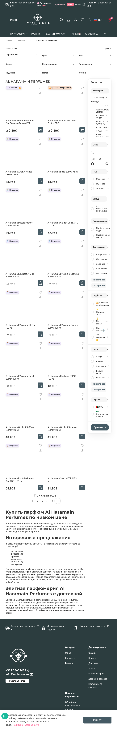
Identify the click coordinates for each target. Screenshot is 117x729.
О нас (68, 653)
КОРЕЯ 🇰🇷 (76, 34)
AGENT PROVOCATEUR (102, 135)
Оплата (92, 658)
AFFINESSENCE (102, 127)
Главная (10, 40)
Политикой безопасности (26, 725)
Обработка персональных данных (72, 706)
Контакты (70, 658)
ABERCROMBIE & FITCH (102, 111)
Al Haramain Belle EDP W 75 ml (63, 171)
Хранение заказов (97, 679)
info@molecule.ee (17, 674)
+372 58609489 (16, 670)
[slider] (92, 164)
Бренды (69, 663)
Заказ (91, 668)
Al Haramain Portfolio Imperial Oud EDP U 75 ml (20, 479)
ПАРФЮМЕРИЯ (19, 34)
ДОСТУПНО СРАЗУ (57, 34)
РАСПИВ (36, 34)
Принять (97, 720)
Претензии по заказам (95, 686)
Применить (100, 427)
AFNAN (99, 131)
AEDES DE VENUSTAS (100, 122)
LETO (70, 4)
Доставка (93, 663)
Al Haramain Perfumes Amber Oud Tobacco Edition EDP (20, 122)
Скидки (92, 653)
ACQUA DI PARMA (100, 116)
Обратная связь (17, 681)
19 (51, 501)
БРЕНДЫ (22, 40)
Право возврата (96, 673)
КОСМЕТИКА (92, 34)
